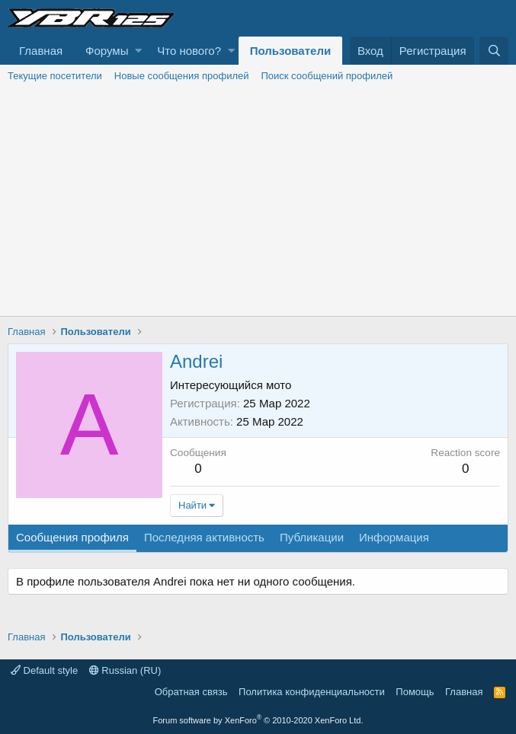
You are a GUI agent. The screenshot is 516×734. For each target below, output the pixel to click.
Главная (40, 50)
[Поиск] (493, 51)
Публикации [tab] (312, 537)
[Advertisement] (258, 201)
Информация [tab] (394, 537)
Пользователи (290, 50)
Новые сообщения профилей (181, 75)
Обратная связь (191, 691)
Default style (44, 670)
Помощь (415, 691)
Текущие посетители (55, 75)
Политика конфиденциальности (312, 691)
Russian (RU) (125, 670)
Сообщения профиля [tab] (72, 537)
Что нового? (189, 50)
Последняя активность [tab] (204, 537)
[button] (138, 51)
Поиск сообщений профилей (327, 75)
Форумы (106, 50)
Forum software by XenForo (258, 720)
